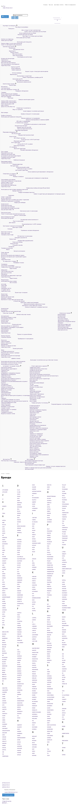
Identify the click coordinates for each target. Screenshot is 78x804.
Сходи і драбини (5, 405)
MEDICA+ (34, 671)
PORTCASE (49, 563)
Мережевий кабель (6, 161)
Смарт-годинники (6, 197)
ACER (3, 527)
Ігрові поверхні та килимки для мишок (22, 111)
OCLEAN (49, 498)
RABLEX (49, 615)
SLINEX (48, 708)
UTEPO (63, 573)
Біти (2, 397)
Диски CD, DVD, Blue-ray (8, 106)
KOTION (34, 602)
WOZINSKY (64, 644)
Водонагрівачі (62, 314)
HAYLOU (19, 742)
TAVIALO (49, 751)
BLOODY (4, 661)
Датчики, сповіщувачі (36, 411)
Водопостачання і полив (8, 413)
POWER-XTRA (50, 567)
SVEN (48, 742)
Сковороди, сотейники (36, 435)
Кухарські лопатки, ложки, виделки (39, 440)
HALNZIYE (19, 727)
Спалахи (3, 287)
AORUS (3, 575)
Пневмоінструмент (6, 377)
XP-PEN (63, 677)
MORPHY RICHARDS (36, 712)
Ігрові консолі (4, 204)
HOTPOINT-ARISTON (36, 491)
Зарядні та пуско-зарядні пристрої (45, 466)
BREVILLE (4, 676)
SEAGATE (49, 686)
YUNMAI (64, 701)
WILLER (63, 642)
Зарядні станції (34, 456)
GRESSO (19, 707)
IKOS (33, 526)
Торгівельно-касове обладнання (20, 230)
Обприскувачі (5, 411)
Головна (45, 4)
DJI (17, 524)
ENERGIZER (19, 580)
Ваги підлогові (33, 380)
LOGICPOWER (35, 634)
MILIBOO (34, 699)
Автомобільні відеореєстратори (34, 460)
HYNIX (33, 506)
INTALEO (34, 545)
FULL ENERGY (20, 642)
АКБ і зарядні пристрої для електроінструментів (14, 401)
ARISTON (4, 595)
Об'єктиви (4, 285)
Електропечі (4, 331)
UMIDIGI (64, 564)
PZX (48, 597)
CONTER (4, 726)
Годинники (7, 195)
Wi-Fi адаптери (10, 142)
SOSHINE (49, 727)
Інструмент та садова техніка (10, 366)
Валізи (31, 388)
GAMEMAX (19, 656)
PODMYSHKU (50, 558)
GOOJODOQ (19, 690)
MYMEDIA (34, 729)
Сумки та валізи (34, 385)
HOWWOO (34, 493)
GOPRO (18, 692)
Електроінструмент (6, 367)
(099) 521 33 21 (6, 787)
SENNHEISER (50, 688)
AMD (3, 565)
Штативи (3, 284)
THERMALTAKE (65, 512)
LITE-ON (34, 632)
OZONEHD (49, 522)
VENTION (64, 588)
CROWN (4, 745)
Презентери (4, 295)
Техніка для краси (12, 348)
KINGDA (34, 583)
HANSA (18, 735)
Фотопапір (4, 254)
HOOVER (34, 489)
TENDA (63, 502)
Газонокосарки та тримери (8, 409)
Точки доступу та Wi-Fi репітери (20, 139)
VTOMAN (64, 610)
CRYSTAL (4, 749)
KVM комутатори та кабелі (16, 168)
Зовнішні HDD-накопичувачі (8, 102)
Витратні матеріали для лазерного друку (12, 255)
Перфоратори (5, 370)
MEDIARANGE (35, 669)
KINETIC (34, 580)
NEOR (33, 738)
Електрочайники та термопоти (10, 326)
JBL (33, 561)
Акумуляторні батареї (14, 125)
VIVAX (63, 603)
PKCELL (48, 552)
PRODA (48, 584)
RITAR (48, 641)
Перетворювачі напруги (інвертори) (35, 465)
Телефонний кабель (6, 163)
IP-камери (32, 424)
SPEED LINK (49, 731)
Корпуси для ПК (10, 67)
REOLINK (49, 634)
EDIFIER (19, 546)
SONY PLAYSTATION (51, 725)
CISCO (3, 718)
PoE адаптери (9, 165)
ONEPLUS (49, 502)
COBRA (3, 720)
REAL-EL (49, 622)
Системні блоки (5, 88)
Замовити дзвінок (8, 795)
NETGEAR (34, 740)
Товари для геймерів (13, 202)
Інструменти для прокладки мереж (11, 155)
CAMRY (3, 694)
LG (32, 622)
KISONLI (34, 589)
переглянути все (5, 65)
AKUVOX (4, 556)
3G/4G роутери (11, 133)
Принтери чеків (5, 233)
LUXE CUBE (34, 641)
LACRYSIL (34, 617)
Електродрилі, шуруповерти (9, 368)
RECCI (48, 628)
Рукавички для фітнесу (36, 370)
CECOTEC (4, 707)
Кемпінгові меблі (34, 452)
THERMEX (64, 514)
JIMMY (33, 565)
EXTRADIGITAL (20, 603)
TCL (48, 753)
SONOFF (49, 718)
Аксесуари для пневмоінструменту (11, 378)
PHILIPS (49, 544)
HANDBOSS (19, 733)
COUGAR (4, 739)
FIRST (18, 619)
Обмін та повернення (70, 4)
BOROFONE (4, 666)
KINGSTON (34, 585)
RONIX (48, 654)
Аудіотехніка (9, 268)
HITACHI (19, 754)
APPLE (3, 584)
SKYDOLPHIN (50, 703)
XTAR (63, 681)
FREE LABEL (19, 636)
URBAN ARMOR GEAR (66, 568)
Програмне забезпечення (16, 82)
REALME (49, 624)
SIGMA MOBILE (50, 695)
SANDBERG (49, 678)
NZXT (48, 489)
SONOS (48, 720)
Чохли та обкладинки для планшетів (11, 44)
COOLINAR (4, 732)
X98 (63, 658)
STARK (48, 733)
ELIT (18, 569)
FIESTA (18, 617)
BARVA (3, 640)
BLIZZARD (4, 659)
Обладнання (4, 384)
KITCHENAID (35, 591)
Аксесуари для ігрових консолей (10, 208)
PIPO (48, 548)
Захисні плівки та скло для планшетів (11, 43)
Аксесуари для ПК (12, 79)
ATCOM (3, 616)
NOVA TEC (49, 485)
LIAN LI (33, 624)
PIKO (48, 546)
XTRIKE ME (64, 683)
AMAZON (4, 563)
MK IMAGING (35, 701)
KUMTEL (34, 610)
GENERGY (19, 671)
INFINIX (34, 539)
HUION (33, 504)
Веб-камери (4, 112)
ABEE (3, 522)
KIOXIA (33, 587)
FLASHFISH (19, 621)
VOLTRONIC (64, 605)
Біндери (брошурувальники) (17, 240)
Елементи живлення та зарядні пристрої (24, 307)
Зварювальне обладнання (8, 374)
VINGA (63, 601)
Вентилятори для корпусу (8, 62)
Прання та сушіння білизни (16, 334)
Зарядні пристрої (11, 191)
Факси (5, 249)
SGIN (48, 691)
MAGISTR (34, 650)
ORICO (48, 515)
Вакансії (4, 802)
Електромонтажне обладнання (38, 443)
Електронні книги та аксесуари (19, 211)
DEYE (18, 517)
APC (3, 580)
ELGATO (18, 567)
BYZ (3, 681)
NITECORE (34, 747)
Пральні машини (5, 335)
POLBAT (49, 561)
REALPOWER (50, 626)
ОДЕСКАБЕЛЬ (65, 740)
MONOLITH (34, 710)
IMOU (33, 532)
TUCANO (64, 544)
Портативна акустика (7, 271)
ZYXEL (63, 719)
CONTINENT (5, 728)
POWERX (49, 578)
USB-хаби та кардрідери (15, 121)
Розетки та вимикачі (35, 445)
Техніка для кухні (11, 324)
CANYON (4, 700)
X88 (63, 654)
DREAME (19, 528)
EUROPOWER (20, 595)
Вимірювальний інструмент (8, 380)
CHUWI (3, 715)
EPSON (18, 586)
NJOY (33, 749)
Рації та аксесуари (12, 221)
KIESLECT (34, 578)
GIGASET (19, 677)
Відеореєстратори (35, 426)
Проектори (4, 294)
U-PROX (63, 551)
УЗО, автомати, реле (35, 446)
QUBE (48, 608)
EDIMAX (19, 548)
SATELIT (49, 684)
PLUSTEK (49, 554)
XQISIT (63, 679)
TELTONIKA (64, 500)
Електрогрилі (5, 330)
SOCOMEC (49, 714)
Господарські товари (35, 453)
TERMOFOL (64, 506)
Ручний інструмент (6, 385)
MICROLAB (34, 688)
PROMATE (49, 590)
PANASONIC (49, 531)
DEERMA (19, 504)
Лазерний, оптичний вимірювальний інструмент (14, 381)
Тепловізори (33, 399)
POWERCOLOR (50, 569)
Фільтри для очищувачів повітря (66, 321)
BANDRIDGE (5, 638)
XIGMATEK (64, 669)
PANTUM (49, 533)
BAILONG (4, 634)
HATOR (18, 739)
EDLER (18, 550)
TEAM (48, 755)
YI (62, 693)
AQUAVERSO (5, 588)
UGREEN (64, 560)
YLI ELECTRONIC (65, 695)
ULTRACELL (64, 562)
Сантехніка (33, 457)
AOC (3, 571)
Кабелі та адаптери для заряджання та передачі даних (33, 194)
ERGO (18, 588)
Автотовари (29, 459)
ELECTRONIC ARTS (21, 558)
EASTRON (19, 539)
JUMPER (34, 569)
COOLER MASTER (6, 730)
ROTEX (48, 658)
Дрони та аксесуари (13, 215)
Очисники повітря (63, 318)
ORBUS (48, 511)
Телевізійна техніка (12, 262)
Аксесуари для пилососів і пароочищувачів (13, 361)
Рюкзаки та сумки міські (36, 387)
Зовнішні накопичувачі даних (17, 99)
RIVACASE (49, 643)
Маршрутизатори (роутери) (17, 135)
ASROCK (4, 607)
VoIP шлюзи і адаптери (14, 170)
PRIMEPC (49, 580)
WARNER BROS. (65, 625)
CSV (3, 754)
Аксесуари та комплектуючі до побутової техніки (29, 360)
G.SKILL (18, 651)
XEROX (63, 662)
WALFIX (63, 621)
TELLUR (63, 497)
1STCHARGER (5, 490)
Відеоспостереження (36, 422)
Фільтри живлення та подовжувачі (20, 118)
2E (2, 499)
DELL (18, 509)
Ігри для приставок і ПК (7, 209)
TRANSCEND (65, 536)
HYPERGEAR (34, 508)
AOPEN (3, 573)
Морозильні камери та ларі (8, 317)
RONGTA (49, 651)
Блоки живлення (10, 68)
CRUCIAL (4, 747)
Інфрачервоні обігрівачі (64, 325)
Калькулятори (9, 243)
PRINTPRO (49, 582)
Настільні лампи (34, 418)
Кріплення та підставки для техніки (21, 305)
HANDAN (19, 731)
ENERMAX (19, 582)
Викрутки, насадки (6, 390)
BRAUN (3, 670)
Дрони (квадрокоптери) (7, 217)
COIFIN (3, 722)
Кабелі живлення (11, 70)
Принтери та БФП (11, 227)
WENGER (64, 632)
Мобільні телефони (12, 176)
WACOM (63, 617)
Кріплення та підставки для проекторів (12, 299)
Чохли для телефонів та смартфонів (11, 181)
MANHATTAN (35, 659)
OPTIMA (49, 509)
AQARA (3, 586)
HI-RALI (18, 744)
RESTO (48, 637)
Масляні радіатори (63, 327)
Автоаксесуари (29, 469)
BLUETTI (4, 664)
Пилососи (4, 340)
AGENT (3, 539)
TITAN (63, 525)
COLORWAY (4, 724)
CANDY (3, 696)
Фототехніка (9, 282)
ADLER (3, 533)
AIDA (3, 548)
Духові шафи (4, 321)
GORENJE (19, 694)
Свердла (3, 398)
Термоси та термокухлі (36, 433)
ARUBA (3, 601)
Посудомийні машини (7, 318)
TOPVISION (64, 529)
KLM (33, 595)
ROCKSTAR (49, 645)
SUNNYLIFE (49, 739)
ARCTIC (3, 590)
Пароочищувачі (5, 341)
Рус (4, 6)
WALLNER (64, 623)
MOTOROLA (34, 714)
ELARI (18, 554)
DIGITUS (19, 519)
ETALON (19, 593)
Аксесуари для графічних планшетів (11, 117)
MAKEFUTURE (35, 652)
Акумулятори (4, 308)
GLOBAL (19, 679)
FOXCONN (19, 632)
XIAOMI (63, 666)
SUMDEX (49, 737)
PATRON (49, 539)
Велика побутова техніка (16, 314)
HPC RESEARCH (35, 497)
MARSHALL (34, 661)
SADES (48, 671)
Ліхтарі (32, 384)
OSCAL (48, 517)
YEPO (63, 691)
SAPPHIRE (49, 682)
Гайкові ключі (4, 391)
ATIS (3, 618)
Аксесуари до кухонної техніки (9, 364)
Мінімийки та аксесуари (7, 406)
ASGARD (4, 603)
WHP (63, 640)
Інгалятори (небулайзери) (37, 382)
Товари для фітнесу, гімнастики (38, 368)
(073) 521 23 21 (6, 783)
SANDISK (49, 680)
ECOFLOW (19, 541)
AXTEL (3, 624)
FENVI (18, 615)
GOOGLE (19, 688)
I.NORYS (34, 519)
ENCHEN (19, 575)
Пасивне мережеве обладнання (19, 150)
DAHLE (18, 494)
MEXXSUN (34, 682)
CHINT (3, 711)
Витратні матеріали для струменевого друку (13, 256)
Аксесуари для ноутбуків (15, 37)
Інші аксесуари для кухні (36, 442)
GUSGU (18, 718)
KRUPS (33, 604)
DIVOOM (19, 522)
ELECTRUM (19, 561)
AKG (3, 554)
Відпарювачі (4, 344)
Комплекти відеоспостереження (39, 428)
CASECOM (4, 703)
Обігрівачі (60, 323)
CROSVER (4, 743)
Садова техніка (5, 408)
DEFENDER (19, 507)
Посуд (31, 432)
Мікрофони (4, 274)
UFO (63, 558)
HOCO (33, 485)
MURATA (34, 722)
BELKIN (3, 651)
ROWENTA (49, 660)
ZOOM (63, 715)
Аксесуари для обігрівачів (65, 328)
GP (17, 696)
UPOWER (64, 566)
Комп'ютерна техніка (8, 84)
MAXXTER (34, 667)
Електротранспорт (35, 371)
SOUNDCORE (50, 729)
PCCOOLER (49, 541)
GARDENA (19, 658)
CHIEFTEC (4, 709)
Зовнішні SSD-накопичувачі (8, 101)
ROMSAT (49, 649)
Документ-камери (6, 298)
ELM (18, 571)
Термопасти (4, 60)
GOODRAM (19, 686)
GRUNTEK (19, 713)
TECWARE (64, 493)
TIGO (63, 521)
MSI (33, 720)
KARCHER (34, 576)
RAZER (48, 619)
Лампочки (32, 415)
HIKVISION (19, 748)
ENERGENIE (19, 578)
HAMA (18, 729)
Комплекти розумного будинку (38, 410)
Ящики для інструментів (7, 388)
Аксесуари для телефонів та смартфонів (24, 178)
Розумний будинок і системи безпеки (51, 404)
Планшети (7, 28)
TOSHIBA (64, 531)
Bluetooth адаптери (13, 148)
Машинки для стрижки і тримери (10, 352)
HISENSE (19, 750)
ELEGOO (19, 563)
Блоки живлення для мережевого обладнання (27, 171)
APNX (3, 582)
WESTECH (64, 636)
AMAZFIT (4, 561)
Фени (2, 350)
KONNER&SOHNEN (36, 598)
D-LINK (18, 492)
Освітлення (33, 414)
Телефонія (7, 246)
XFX (63, 664)
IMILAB (33, 530)
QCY (48, 604)
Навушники (4, 270)
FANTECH (19, 612)
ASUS (3, 614)
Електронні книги (6, 212)
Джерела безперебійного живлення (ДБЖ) (25, 119)
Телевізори (4, 264)
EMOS (18, 573)
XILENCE (64, 671)
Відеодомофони (34, 407)
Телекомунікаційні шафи (15, 167)
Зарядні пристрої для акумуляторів (11, 311)
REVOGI (48, 639)
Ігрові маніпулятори (6, 205)
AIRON (3, 550)
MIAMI (33, 684)
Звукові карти (9, 74)
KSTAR (33, 608)
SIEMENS (49, 693)
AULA (3, 620)
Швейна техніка (10, 358)
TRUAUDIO (64, 540)
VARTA (63, 582)
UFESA (63, 556)
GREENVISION (20, 705)
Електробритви (5, 354)
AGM (3, 546)
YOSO (63, 697)
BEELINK (4, 647)
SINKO (48, 701)
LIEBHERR (34, 626)
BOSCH (3, 668)
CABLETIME (4, 688)
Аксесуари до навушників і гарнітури (11, 275)
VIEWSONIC (64, 599)
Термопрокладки (6, 61)
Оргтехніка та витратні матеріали (11, 226)
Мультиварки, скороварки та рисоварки (12, 327)
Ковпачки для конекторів (8, 154)
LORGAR (34, 639)
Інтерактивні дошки (13, 301)
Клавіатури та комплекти (16, 108)
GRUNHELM (19, 711)
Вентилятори (61, 317)
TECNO (63, 487)
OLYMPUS (49, 500)
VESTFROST (64, 593)
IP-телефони (9, 147)
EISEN (18, 552)
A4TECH (4, 520)
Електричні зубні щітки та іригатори (40, 378)
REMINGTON (50, 632)
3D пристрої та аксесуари (16, 236)
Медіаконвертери (12, 164)
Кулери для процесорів (7, 58)
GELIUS (18, 664)
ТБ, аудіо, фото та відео (9, 261)
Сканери (6, 229)
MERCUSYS (34, 676)
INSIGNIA (34, 541)
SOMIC (48, 716)
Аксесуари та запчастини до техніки (11, 362)
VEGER (63, 584)
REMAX (48, 630)
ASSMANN (4, 610)
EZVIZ (18, 605)
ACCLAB (4, 524)
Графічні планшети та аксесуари (20, 114)
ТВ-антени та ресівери (7, 265)
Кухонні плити (5, 320)
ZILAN (63, 710)
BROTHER (4, 678)
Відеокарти (8, 51)
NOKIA (33, 751)
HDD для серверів (6, 96)
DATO (18, 498)
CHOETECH (4, 713)
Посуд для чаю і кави (35, 436)
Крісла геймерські (35, 449)
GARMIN (19, 660)
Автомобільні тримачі (31, 462)
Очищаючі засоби (12, 245)
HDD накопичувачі (12, 55)
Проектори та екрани (14, 292)
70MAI (3, 513)
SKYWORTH (49, 705)
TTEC (63, 542)
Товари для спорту (35, 367)
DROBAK (19, 530)
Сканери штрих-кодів (7, 234)
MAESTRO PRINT (35, 648)
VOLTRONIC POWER (66, 607)
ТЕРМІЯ (63, 747)
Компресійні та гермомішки (37, 397)
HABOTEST (19, 725)
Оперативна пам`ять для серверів (10, 95)
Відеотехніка (9, 278)
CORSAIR (4, 737)
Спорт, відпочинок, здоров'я (38, 366)
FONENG (19, 625)
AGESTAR (4, 541)
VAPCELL (64, 580)
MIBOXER (34, 686)
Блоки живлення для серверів (9, 94)
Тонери (3, 258)
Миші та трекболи (12, 109)
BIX (3, 655)
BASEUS (4, 642)
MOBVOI (34, 703)
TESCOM (64, 508)
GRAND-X (19, 698)
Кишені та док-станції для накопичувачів (24, 71)
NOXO (48, 487)
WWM (63, 647)
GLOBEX (19, 681)
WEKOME (64, 629)
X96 (63, 656)
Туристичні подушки (35, 395)
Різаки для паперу (12, 242)
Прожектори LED (34, 421)
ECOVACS (19, 544)
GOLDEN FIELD (20, 683)
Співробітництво (6, 801)
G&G (18, 649)
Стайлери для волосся (7, 351)
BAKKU (3, 636)
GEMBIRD (19, 666)
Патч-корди (4, 151)
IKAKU (33, 524)
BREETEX (4, 674)
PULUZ (48, 593)
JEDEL (33, 563)
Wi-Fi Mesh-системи (13, 138)
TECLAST (64, 485)
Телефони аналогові (7, 248)
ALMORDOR (4, 558)
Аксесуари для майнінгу (15, 80)
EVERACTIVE (20, 597)
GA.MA (18, 654)
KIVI (33, 593)
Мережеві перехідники (14, 130)
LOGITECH (34, 637)
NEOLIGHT (34, 736)
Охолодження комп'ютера (16, 57)
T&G (48, 749)
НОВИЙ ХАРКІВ (65, 733)
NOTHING (34, 755)
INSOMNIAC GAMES (36, 543)
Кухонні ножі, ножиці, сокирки (38, 439)
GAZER (18, 662)
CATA (3, 705)
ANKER (3, 567)
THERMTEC (64, 517)
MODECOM (34, 705)
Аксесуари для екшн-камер (9, 281)
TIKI (63, 523)
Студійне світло (5, 289)
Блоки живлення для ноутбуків (18, 33)
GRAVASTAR (19, 703)
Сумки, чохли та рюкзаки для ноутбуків (23, 31)
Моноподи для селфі (7, 183)
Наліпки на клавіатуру (7, 39)
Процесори (8, 48)
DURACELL (19, 532)
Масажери (33, 381)
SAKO (48, 674)
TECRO (63, 491)
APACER (4, 578)
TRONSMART (65, 538)
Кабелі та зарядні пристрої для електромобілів (38, 467)
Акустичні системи (6, 272)
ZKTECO (64, 713)
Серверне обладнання (14, 91)
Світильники (33, 419)
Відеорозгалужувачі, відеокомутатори (23, 304)
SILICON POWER (50, 697)
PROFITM (49, 586)
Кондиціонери (62, 316)
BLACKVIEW (4, 657)
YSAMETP (64, 699)
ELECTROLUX (20, 556)
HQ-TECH (34, 500)
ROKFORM (49, 647)
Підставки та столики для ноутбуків (21, 36)
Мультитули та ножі (35, 398)
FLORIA (18, 623)
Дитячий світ (5, 459)
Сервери (3, 92)
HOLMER (34, 487)
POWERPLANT (50, 573)
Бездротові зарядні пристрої (17, 192)
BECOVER (4, 644)
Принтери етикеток (6, 232)
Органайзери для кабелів (8, 179)
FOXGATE (19, 634)
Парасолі (32, 390)
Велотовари (33, 401)
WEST (63, 634)
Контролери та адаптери (16, 76)
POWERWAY (49, 575)
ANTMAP (4, 569)
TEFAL (63, 495)
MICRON (34, 691)
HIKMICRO (19, 746)
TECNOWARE (65, 489)
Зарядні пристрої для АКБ (16, 127)
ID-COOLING (35, 522)
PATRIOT (49, 537)
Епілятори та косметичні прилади (10, 355)
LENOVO (34, 619)
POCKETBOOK (50, 556)
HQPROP (34, 502)
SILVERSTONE (50, 699)
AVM (3, 622)
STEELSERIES (50, 735)
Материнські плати (12, 49)
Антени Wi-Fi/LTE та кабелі (17, 144)
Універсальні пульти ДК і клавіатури (11, 267)
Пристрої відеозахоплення (16, 128)
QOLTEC (49, 606)
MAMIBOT (34, 656)
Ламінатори (8, 239)
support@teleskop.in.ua (11, 792)
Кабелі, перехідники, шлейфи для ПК (22, 77)
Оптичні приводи (11, 73)
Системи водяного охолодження (10, 64)
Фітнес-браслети (6, 198)
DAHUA (18, 496)
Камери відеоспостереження (38, 425)
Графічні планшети (6, 115)
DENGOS (19, 513)
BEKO (3, 649)
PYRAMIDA (49, 595)
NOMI (33, 753)
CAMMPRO (4, 692)
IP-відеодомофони (35, 405)
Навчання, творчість (13, 462)
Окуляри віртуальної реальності (19, 219)
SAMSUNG (49, 676)
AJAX (3, 552)
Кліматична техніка (64, 313)
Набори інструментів (7, 387)
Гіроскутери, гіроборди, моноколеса (40, 374)
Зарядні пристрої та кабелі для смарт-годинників (15, 199)
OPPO (48, 504)
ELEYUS (19, 565)
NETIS (33, 742)
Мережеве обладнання (8, 132)
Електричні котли (62, 330)
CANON (3, 698)
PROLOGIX (49, 588)
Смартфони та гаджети (8, 173)
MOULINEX (34, 718)
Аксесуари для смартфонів (8, 185)
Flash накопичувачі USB (7, 104)
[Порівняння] (53, 14)
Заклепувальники (6, 392)
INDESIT (34, 534)
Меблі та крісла (34, 447)
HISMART (19, 752)
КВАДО (63, 726)
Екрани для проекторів (7, 297)
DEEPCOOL (19, 502)
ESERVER (19, 590)
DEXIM (18, 515)
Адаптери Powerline (13, 145)
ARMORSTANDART (6, 597)
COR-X (3, 735)
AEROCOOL (4, 537)
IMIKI (33, 528)
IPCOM (33, 551)
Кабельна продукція (13, 160)
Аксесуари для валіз (35, 391)
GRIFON (19, 709)
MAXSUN (34, 665)
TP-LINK (64, 534)
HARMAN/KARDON (21, 737)
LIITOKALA (34, 628)
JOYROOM (34, 567)
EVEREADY (19, 599)
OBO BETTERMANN (51, 496)
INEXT (33, 536)
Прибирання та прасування (17, 338)
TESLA (63, 510)
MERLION (34, 678)
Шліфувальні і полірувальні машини (10, 373)
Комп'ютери (8, 85)
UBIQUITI (64, 554)
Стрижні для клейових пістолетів (10, 399)
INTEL (33, 549)
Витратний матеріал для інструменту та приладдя (15, 395)
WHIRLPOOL (65, 638)
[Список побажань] (53, 12)
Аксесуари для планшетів (16, 42)
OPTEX (48, 507)
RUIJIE (48, 662)
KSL (33, 606)
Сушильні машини (6, 337)
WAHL (63, 619)
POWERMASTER (50, 571)
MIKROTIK (34, 697)
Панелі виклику (34, 408)
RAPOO (48, 617)
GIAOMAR (19, 673)
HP (32, 495)
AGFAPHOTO (5, 544)
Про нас (51, 4)
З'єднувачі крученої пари (8, 157)
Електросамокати (35, 373)
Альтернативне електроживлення (39, 454)
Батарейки (4, 310)
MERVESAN (34, 680)
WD (63, 627)
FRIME (18, 638)
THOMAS (64, 519)
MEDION (34, 674)
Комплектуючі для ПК (8, 46)
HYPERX (34, 510)
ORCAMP (49, 513)
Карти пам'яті (5, 105)
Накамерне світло (6, 288)
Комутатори (8, 136)
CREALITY (4, 741)
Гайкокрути (4, 371)
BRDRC (3, 672)
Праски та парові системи (8, 345)
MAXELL (34, 663)
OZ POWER (49, 519)
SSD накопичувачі (11, 54)
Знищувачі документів (14, 237)
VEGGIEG (64, 586)
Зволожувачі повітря (63, 320)
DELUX (18, 511)
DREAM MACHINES (21, 526)
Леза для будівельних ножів (8, 402)
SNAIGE (48, 712)
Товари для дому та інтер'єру (39, 402)
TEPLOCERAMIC (65, 504)
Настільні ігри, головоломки (8, 460)
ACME (3, 529)
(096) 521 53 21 (6, 785)
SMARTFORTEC (50, 710)
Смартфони (8, 175)
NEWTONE (34, 744)
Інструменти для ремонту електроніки (23, 124)
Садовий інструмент (7, 412)
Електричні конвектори (64, 324)
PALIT (48, 529)
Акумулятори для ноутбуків (17, 34)
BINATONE (4, 653)
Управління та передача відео (38, 429)
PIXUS (48, 550)
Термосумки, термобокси (37, 394)
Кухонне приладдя (35, 438)
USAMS (63, 571)
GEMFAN (19, 669)
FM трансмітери (29, 463)
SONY (48, 722)
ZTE (63, 717)
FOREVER (19, 627)
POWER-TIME (50, 565)
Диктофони (8, 222)
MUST (33, 725)
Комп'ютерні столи (35, 450)
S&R (48, 669)
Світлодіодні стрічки (35, 417)
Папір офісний (5, 252)
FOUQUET (19, 629)
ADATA (3, 531)
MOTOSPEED (35, 716)
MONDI (33, 708)
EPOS (18, 584)
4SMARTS (4, 506)
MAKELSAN (34, 654)
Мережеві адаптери (13, 141)
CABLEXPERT (5, 690)
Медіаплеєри (5, 280)
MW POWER (34, 727)
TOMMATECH (65, 527)
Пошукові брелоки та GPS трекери (21, 224)
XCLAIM (63, 660)
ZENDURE (64, 708)
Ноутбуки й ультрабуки (14, 27)
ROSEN (48, 656)
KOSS (33, 600)
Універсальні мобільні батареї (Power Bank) (25, 188)
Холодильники (5, 316)
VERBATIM (64, 590)
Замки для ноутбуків (6, 40)
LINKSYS (34, 630)
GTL (18, 715)
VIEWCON (64, 597)
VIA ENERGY (64, 595)
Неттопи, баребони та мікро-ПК (10, 89)
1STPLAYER (4, 492)
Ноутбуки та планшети (8, 25)
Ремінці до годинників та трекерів (10, 201)
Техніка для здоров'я (35, 377)
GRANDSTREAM (20, 700)
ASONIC (4, 605)
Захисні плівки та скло (7, 182)
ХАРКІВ (63, 754)
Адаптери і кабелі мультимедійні (19, 302)
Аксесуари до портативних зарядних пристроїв (14, 189)
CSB (3, 752)
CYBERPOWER (5, 756)
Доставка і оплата (58, 4)
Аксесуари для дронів (7, 218)
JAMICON (34, 558)
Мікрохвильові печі (6, 328)
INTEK (33, 547)
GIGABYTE (19, 675)
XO (62, 673)
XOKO (63, 675)
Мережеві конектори (7, 153)
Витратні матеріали (13, 251)
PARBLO (49, 535)
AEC (3, 535)
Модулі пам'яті (9, 52)
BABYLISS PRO (5, 632)
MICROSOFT (34, 693)
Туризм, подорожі (34, 392)
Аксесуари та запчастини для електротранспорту (44, 375)
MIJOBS (33, 695)
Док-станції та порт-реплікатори (21, 30)
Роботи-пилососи (6, 343)
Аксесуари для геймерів (7, 207)
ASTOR (3, 612)
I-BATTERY (34, 517)
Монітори (7, 98)
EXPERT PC (19, 601)
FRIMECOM (19, 640)
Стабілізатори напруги (14, 122)
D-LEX (18, 490)
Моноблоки (4, 86)
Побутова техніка (7, 313)
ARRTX (3, 599)
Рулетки (3, 382)
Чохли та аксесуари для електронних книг (13, 214)
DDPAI (18, 500)
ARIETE (3, 592)
